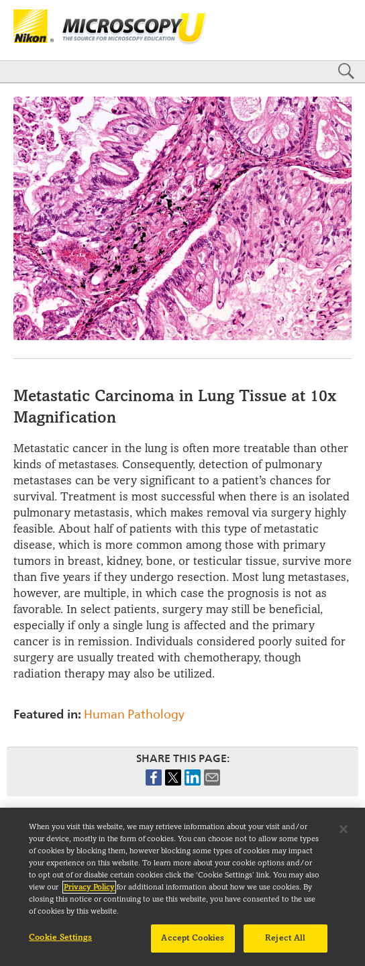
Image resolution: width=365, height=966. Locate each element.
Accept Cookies (192, 944)
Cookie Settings (60, 943)
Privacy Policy (89, 894)
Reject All (285, 944)
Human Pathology (134, 714)
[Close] (343, 836)
